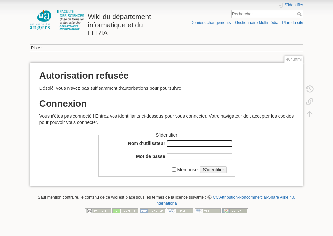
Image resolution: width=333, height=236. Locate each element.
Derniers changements (210, 22)
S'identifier (213, 169)
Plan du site (292, 22)
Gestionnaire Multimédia (256, 22)
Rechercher (300, 14)
